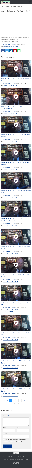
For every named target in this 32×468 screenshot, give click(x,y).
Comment (6, 416)
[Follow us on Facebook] (14, 463)
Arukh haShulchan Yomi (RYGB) (10, 46)
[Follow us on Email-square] (17, 463)
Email (18, 427)
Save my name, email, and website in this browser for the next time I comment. (14, 440)
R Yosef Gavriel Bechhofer (10, 17)
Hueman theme (24, 459)
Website (5, 433)
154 (24, 400)
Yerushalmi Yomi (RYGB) (7, 312)
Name (5, 427)
